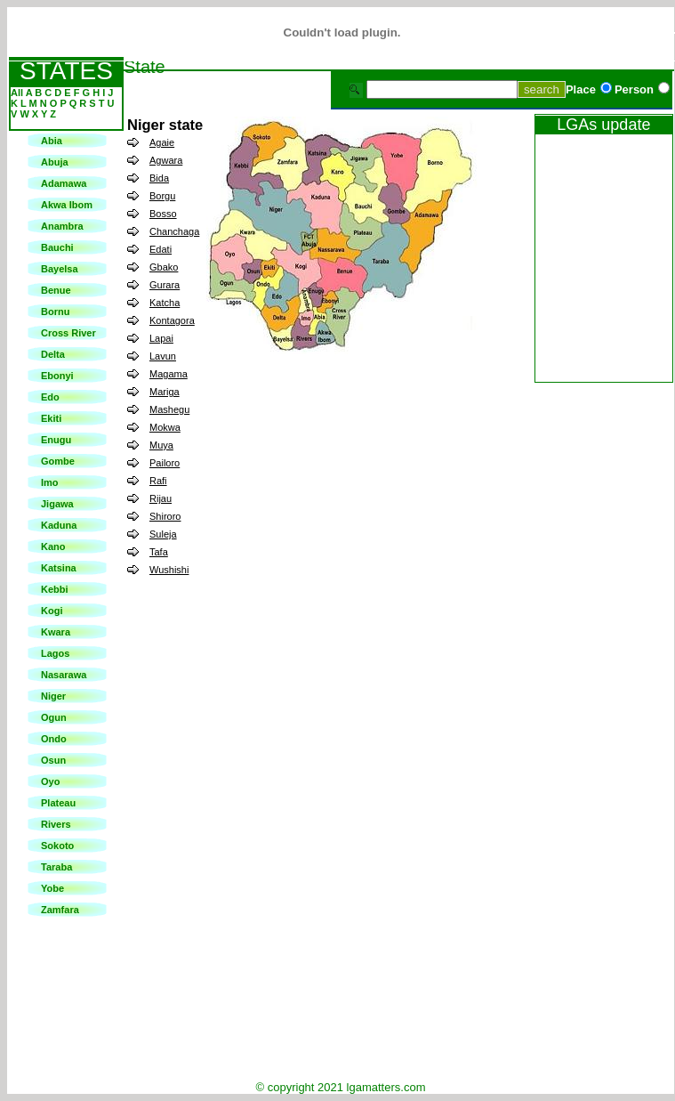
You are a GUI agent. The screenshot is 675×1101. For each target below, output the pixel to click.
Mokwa (165, 427)
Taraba (56, 867)
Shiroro (165, 516)
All (18, 92)
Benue (56, 290)
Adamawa (63, 183)
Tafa (158, 551)
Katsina (58, 568)
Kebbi (54, 589)
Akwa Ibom (66, 204)
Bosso (163, 213)
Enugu (56, 439)
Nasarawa (63, 674)
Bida (159, 178)
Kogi (51, 610)
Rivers (56, 824)
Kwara (55, 632)
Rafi (158, 480)
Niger (53, 696)
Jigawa (57, 503)
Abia (51, 140)
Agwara (165, 160)
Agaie (161, 142)
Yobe (52, 888)
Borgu (162, 195)
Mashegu (169, 409)
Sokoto (57, 845)
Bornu (55, 311)
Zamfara (60, 909)
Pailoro (164, 462)
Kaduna (58, 525)
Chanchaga (174, 231)
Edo (50, 397)
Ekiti (51, 418)
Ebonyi (57, 375)
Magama (168, 373)
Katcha (164, 302)
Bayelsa (59, 268)
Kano (53, 546)
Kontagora (172, 320)
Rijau (160, 498)
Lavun (162, 356)
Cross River (68, 333)
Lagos (55, 653)
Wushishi (169, 569)
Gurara (164, 284)
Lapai (161, 338)
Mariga (164, 391)
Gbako (163, 267)
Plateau (58, 802)
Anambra (62, 226)
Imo (50, 482)
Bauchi (57, 247)
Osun (53, 760)
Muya (161, 445)
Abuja (54, 162)
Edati (160, 249)
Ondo (54, 738)
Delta (53, 354)
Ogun (54, 717)
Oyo (50, 781)
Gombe (58, 461)
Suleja (163, 534)
